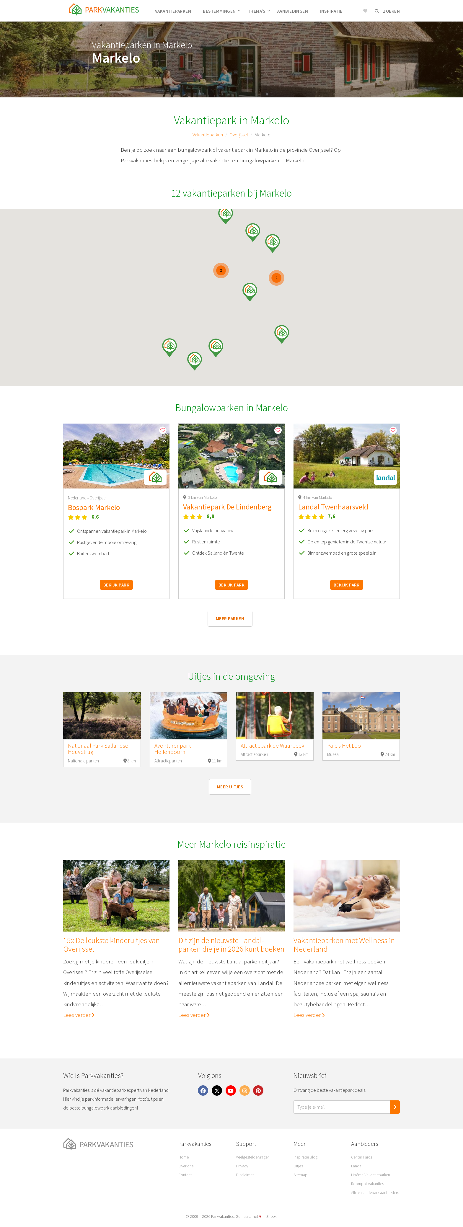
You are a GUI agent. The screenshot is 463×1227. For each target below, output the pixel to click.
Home (183, 1157)
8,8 (210, 516)
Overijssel (238, 134)
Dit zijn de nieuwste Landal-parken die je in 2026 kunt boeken (231, 944)
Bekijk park (116, 585)
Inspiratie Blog (305, 1157)
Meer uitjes (230, 787)
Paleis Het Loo (344, 745)
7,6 (331, 516)
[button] (272, 243)
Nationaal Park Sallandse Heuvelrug (98, 749)
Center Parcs (361, 1157)
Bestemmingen (221, 11)
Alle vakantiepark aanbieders (375, 1192)
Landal (356, 1166)
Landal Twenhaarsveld (333, 507)
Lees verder (78, 1014)
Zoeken (387, 11)
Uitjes (298, 1166)
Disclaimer (245, 1174)
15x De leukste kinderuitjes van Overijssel (111, 944)
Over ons (185, 1166)
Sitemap (300, 1174)
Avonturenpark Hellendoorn (172, 749)
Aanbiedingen (292, 11)
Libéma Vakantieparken (370, 1174)
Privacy (242, 1166)
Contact (185, 1174)
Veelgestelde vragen (253, 1157)
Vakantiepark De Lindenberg (227, 507)
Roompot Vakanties (367, 1183)
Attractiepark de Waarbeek (272, 745)
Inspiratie (331, 11)
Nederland (77, 498)
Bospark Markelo (94, 507)
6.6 (95, 516)
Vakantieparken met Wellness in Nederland (344, 944)
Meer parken (230, 618)
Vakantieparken (173, 11)
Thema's (259, 11)
